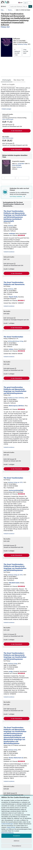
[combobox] (18, 6)
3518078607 (21, 163)
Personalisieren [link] (16, 846)
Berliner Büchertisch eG (16, 757)
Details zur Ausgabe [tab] (8, 84)
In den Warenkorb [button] (16, 131)
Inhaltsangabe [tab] (6, 80)
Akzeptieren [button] (16, 835)
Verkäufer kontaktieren (9, 251)
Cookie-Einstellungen (7, 823)
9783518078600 (16, 165)
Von (17, 52)
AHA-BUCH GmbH (14, 582)
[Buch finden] (30, 6)
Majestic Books (13, 297)
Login (25, 2)
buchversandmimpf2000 (16, 490)
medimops (12, 233)
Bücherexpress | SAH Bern (16, 405)
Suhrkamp (19, 167)
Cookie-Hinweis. (11, 827)
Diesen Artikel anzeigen (7, 119)
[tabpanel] (16, 98)
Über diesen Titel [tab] (19, 80)
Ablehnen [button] (16, 841)
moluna (11, 349)
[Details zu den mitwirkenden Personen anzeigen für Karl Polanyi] (5, 27)
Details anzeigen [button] (6, 109)
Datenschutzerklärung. (7, 832)
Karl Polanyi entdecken (17, 196)
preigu (11, 671)
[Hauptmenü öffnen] (3, 6)
